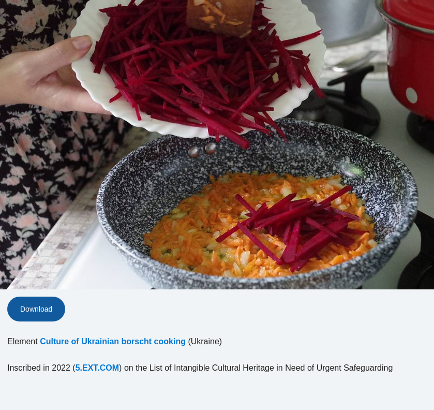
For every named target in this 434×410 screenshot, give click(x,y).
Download (36, 309)
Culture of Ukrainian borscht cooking (113, 341)
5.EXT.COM (97, 367)
